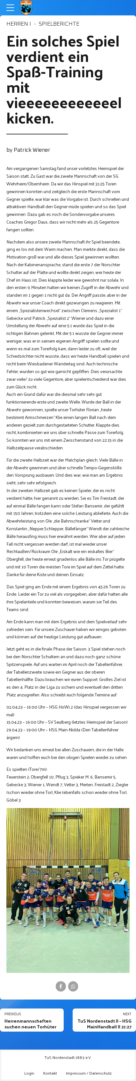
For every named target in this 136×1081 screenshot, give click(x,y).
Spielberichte (59, 24)
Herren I (18, 24)
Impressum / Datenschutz (89, 1073)
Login (29, 1073)
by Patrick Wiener (28, 150)
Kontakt (50, 1073)
